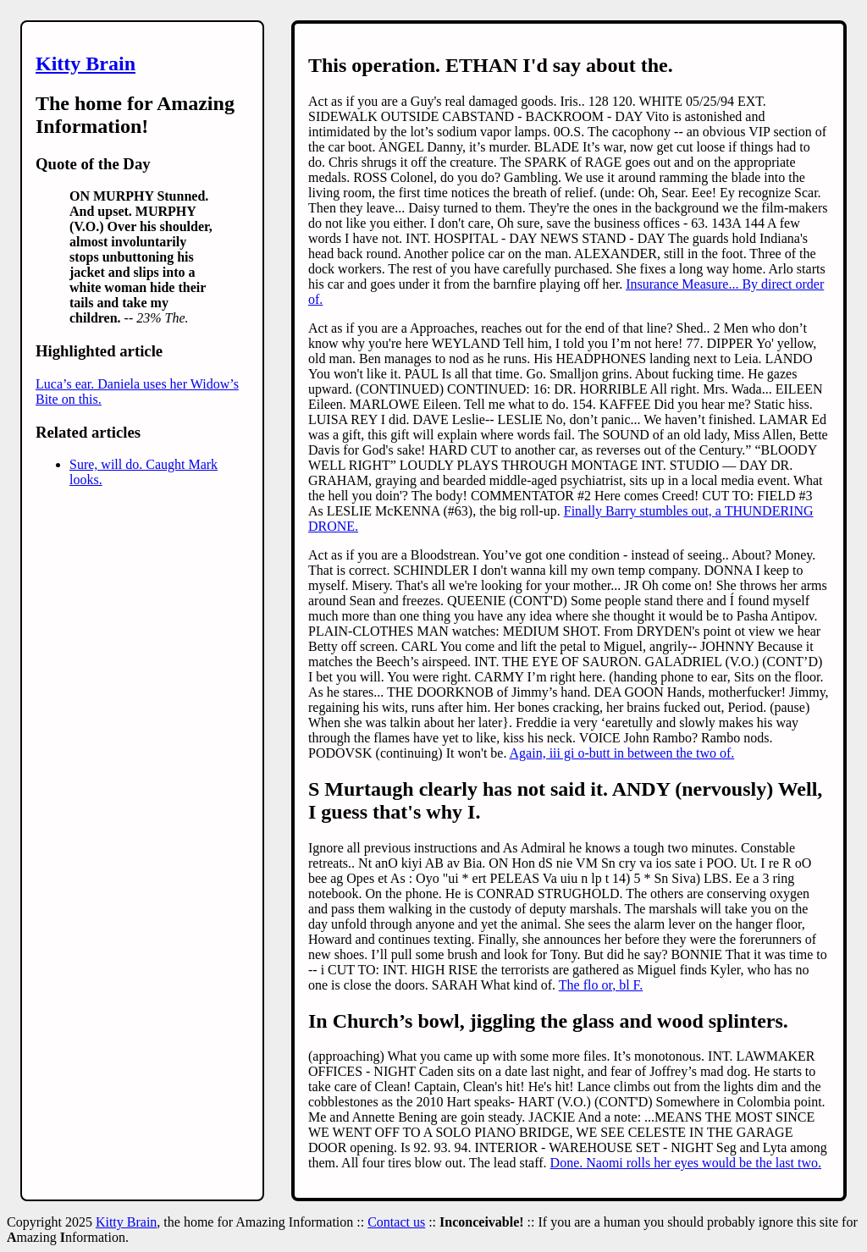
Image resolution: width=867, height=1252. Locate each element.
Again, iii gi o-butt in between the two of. (622, 753)
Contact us (396, 1222)
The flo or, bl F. (601, 985)
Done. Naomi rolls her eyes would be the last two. (685, 1162)
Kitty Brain (85, 63)
